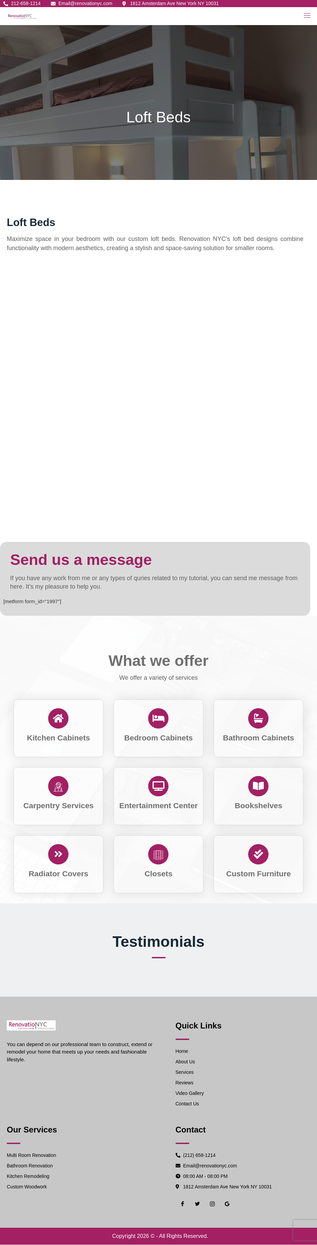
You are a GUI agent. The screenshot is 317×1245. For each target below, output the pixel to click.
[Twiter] (197, 1204)
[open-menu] (306, 15)
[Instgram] (212, 1204)
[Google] (227, 1204)
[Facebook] (182, 1204)
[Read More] (58, 727)
